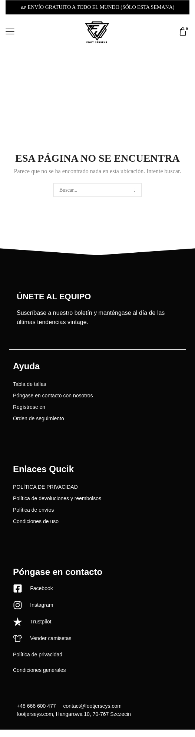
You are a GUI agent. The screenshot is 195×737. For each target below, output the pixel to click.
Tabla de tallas (29, 384)
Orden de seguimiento (38, 418)
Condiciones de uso (36, 521)
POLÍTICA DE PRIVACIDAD (45, 487)
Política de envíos (33, 510)
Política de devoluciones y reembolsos (57, 498)
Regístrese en (29, 407)
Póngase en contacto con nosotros (53, 395)
